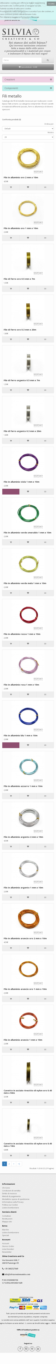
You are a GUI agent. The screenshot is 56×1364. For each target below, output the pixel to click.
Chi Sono (6, 1187)
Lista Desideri (8, 1249)
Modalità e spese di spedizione (15, 1199)
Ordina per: (49, 124)
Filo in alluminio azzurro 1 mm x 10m (23, 786)
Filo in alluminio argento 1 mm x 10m (23, 887)
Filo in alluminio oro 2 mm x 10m (21, 177)
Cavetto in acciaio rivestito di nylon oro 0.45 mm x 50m (28, 1091)
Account (5, 1243)
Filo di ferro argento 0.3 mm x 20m (22, 431)
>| (19, 1164)
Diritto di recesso (9, 1193)
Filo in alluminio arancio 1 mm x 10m (23, 1039)
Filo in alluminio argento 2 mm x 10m (23, 836)
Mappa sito (7, 1221)
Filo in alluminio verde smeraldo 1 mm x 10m (27, 532)
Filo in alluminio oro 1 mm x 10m (21, 228)
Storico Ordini (8, 1246)
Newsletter (7, 1252)
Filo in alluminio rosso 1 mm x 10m (22, 634)
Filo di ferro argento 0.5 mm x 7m (22, 380)
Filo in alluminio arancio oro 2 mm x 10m (25, 938)
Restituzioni (7, 1218)
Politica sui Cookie (10, 1205)
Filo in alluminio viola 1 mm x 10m (21, 481)
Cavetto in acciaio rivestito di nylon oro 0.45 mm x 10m (28, 1144)
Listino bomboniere (10, 1207)
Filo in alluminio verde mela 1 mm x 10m (25, 583)
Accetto (51, 3)
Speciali (5, 1235)
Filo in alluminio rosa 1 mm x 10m (21, 684)
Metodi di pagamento (11, 1196)
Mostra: (51, 132)
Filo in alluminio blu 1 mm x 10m (20, 735)
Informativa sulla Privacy (13, 1202)
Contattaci (6, 1216)
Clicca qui (35, 17)
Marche (5, 1229)
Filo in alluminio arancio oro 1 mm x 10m (25, 989)
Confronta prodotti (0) (11, 119)
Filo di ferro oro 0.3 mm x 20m (20, 329)
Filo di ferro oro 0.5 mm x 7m (19, 278)
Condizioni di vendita (11, 1190)
